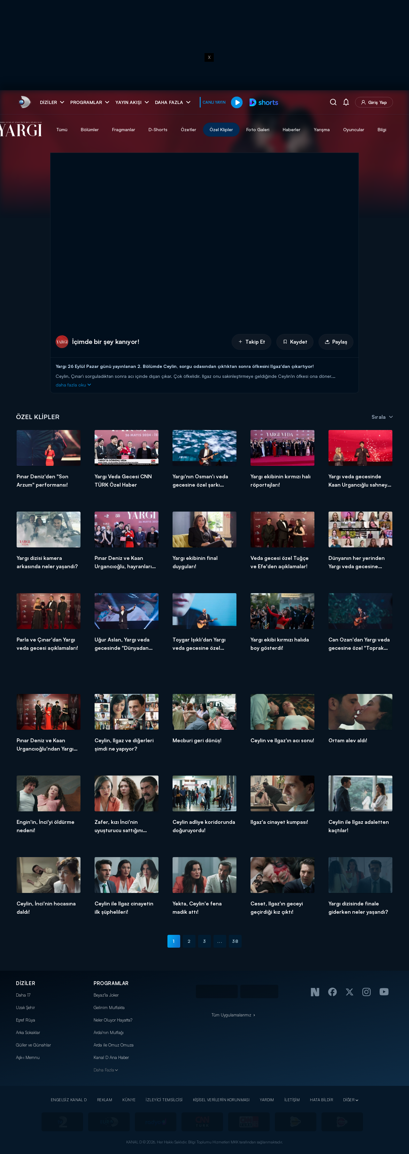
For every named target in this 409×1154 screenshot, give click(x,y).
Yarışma (342, 129)
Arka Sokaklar (28, 1032)
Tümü (82, 129)
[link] (24, 102)
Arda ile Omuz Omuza (114, 1044)
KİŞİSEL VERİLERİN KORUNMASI (221, 1099)
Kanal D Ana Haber (111, 1057)
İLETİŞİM (292, 1099)
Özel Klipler (241, 129)
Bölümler (110, 129)
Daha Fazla (104, 1069)
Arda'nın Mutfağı (109, 1032)
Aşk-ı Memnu (28, 1057)
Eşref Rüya (25, 1020)
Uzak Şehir (25, 1007)
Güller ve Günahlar (33, 1044)
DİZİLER (25, 983)
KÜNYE (128, 1099)
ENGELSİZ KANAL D (69, 1099)
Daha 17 (23, 995)
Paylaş (336, 341)
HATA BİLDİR (321, 1099)
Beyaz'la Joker (106, 995)
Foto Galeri (277, 129)
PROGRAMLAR (111, 983)
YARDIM (267, 1099)
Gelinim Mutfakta (109, 1007)
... (219, 941)
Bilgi (402, 129)
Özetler (208, 129)
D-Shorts (178, 129)
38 (235, 941)
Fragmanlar (143, 129)
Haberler (311, 129)
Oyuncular (373, 129)
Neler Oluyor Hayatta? (113, 1020)
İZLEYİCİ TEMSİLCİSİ (164, 1099)
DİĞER (348, 1099)
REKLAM (104, 1099)
